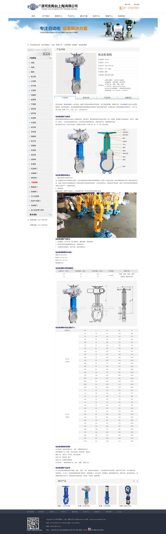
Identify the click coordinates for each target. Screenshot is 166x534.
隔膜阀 (33, 136)
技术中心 (96, 16)
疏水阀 (33, 127)
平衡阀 (33, 104)
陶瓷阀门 (34, 187)
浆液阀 (74, 45)
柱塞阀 (33, 164)
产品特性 (65, 98)
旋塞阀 (33, 99)
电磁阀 (33, 95)
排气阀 (33, 86)
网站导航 (127, 4)
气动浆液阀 (104, 506)
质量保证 (128, 98)
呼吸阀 (33, 146)
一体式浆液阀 (63, 506)
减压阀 (33, 109)
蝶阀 (32, 72)
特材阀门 (34, 205)
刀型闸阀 (67, 45)
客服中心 (109, 16)
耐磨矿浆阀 (125, 506)
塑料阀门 (34, 178)
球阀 (32, 63)
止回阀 (33, 81)
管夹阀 (33, 132)
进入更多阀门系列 (37, 210)
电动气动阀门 (36, 201)
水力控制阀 (35, 196)
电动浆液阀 (83, 506)
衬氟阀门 (34, 173)
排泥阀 (33, 150)
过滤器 (33, 90)
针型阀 (33, 122)
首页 (33, 16)
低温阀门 (34, 169)
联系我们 (121, 16)
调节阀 (33, 113)
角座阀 (33, 118)
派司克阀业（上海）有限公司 (52, 45)
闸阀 (32, 67)
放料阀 (33, 159)
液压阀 (33, 155)
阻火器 (33, 141)
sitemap (119, 512)
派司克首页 (30, 512)
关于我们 (46, 16)
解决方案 (84, 16)
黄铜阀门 (34, 192)
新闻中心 (58, 16)
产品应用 (107, 98)
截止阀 (33, 76)
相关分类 (86, 98)
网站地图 (136, 4)
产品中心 (71, 16)
